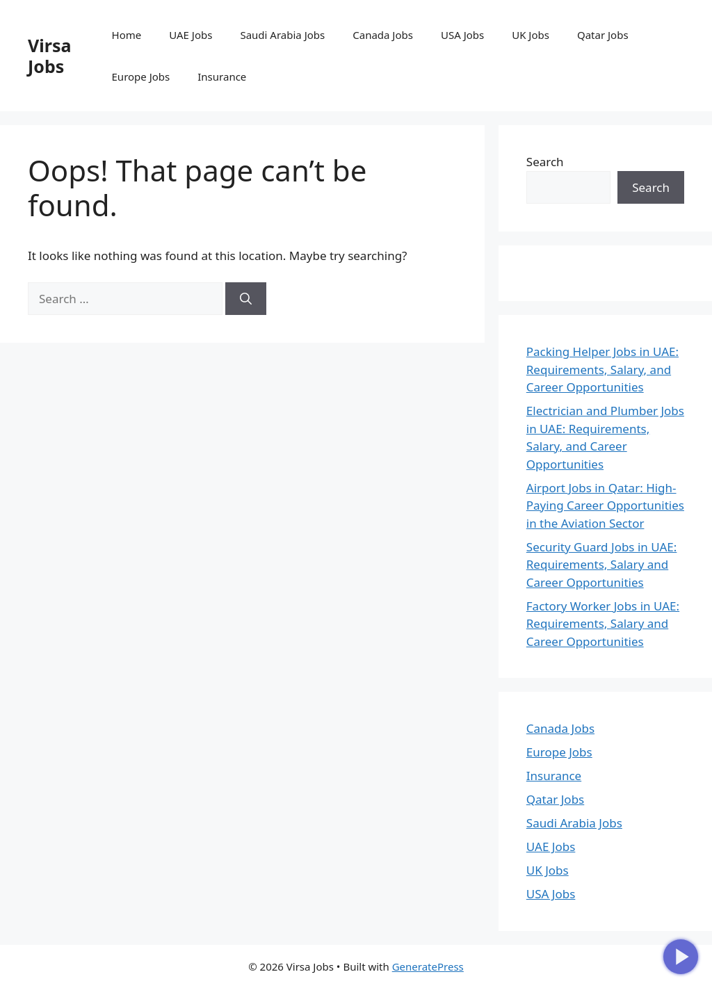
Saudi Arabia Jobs (282, 35)
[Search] (245, 299)
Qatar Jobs (603, 35)
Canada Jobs (383, 35)
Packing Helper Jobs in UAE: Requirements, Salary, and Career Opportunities (602, 369)
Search (545, 162)
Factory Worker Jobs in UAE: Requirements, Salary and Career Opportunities (602, 623)
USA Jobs (462, 35)
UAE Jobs (190, 35)
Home (127, 35)
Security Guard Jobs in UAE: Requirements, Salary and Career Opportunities (601, 564)
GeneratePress (428, 966)
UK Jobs (530, 35)
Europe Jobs (141, 76)
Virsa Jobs (49, 55)
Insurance (221, 76)
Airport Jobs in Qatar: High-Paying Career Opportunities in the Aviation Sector (605, 505)
